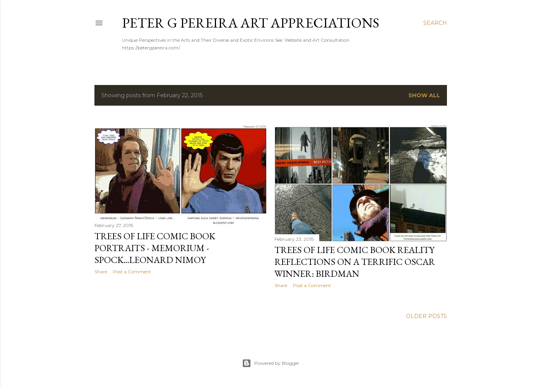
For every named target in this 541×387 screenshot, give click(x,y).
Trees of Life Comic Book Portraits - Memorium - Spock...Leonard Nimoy (154, 248)
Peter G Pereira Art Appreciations (250, 23)
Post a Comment (132, 271)
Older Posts (426, 316)
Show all (424, 95)
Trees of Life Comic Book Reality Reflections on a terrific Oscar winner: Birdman (355, 261)
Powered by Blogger (270, 363)
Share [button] (100, 271)
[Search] (435, 23)
